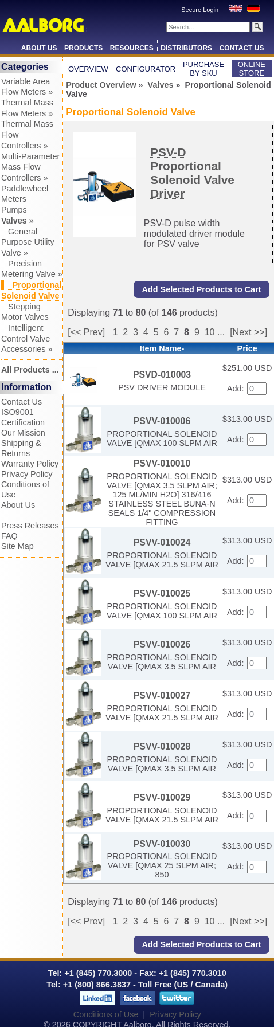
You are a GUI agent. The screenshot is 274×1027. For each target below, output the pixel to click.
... (221, 332)
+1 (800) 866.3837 (97, 984)
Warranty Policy (29, 463)
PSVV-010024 (162, 542)
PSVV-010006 (162, 421)
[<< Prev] (86, 332)
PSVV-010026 (162, 644)
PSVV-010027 (162, 695)
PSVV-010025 (162, 593)
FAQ (9, 535)
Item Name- (162, 348)
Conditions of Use (106, 1014)
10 (210, 332)
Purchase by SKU (203, 68)
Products (83, 48)
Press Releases (30, 525)
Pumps (14, 209)
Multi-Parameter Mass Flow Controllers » (30, 167)
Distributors (186, 48)
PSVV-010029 (162, 797)
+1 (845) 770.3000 (97, 973)
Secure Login (200, 9)
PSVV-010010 (162, 463)
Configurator (145, 69)
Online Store (251, 68)
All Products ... (30, 369)
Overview (88, 69)
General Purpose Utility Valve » (27, 242)
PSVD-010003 (162, 374)
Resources (132, 48)
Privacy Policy (27, 474)
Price (247, 348)
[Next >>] (248, 332)
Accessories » (27, 349)
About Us (39, 48)
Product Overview (101, 84)
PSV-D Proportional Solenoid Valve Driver (192, 173)
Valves (161, 84)
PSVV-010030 (162, 844)
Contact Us (242, 48)
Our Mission (23, 432)
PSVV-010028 (162, 746)
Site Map (17, 546)
